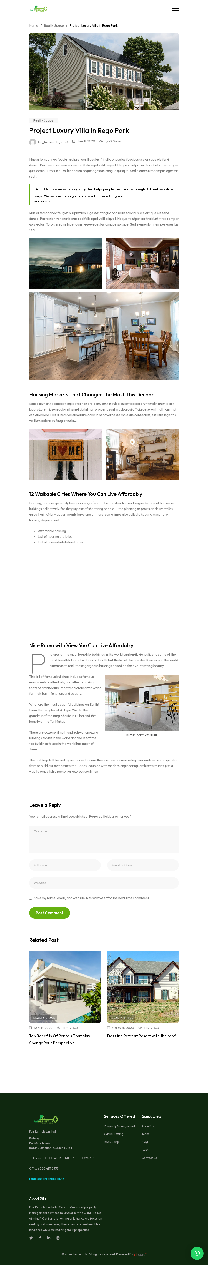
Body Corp (111, 1142)
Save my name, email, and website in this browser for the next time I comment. (92, 898)
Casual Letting (113, 1134)
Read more (39, 1051)
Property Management (119, 1126)
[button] (197, 1253)
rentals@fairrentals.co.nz (46, 1179)
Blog (145, 1142)
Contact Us (149, 1158)
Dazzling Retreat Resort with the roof (141, 1035)
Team (145, 1134)
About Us (148, 1126)
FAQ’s (145, 1150)
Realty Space (43, 120)
